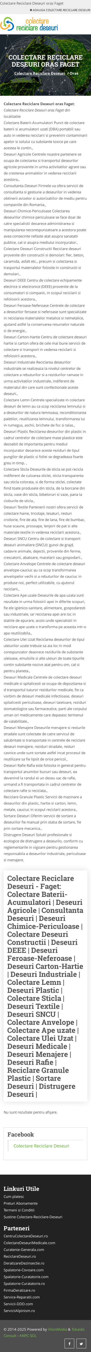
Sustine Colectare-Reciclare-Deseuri (33, 1217)
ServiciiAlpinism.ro (19, 1310)
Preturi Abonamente (21, 1203)
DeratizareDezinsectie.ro (24, 1263)
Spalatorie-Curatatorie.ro (24, 1283)
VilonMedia (57, 1329)
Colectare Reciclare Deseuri (39, 73)
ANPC (24, 1335)
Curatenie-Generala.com (24, 1249)
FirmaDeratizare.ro (19, 1290)
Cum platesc (14, 1196)
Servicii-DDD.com (18, 1304)
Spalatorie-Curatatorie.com (26, 1276)
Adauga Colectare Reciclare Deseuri (60, 10)
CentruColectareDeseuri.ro (26, 1236)
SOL (33, 1335)
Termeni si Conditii (19, 1210)
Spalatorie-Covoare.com (24, 1270)
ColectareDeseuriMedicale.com (29, 1243)
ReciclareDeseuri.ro (20, 1256)
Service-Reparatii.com (22, 1297)
